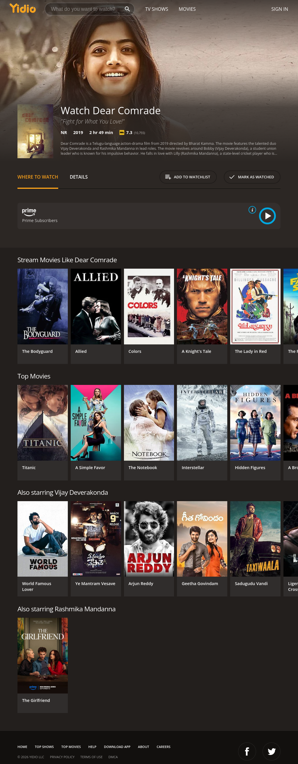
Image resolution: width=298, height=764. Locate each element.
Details (79, 177)
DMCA (113, 757)
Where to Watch (37, 177)
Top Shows (44, 746)
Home (22, 746)
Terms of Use (91, 757)
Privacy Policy (62, 757)
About (143, 746)
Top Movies (71, 746)
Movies (187, 9)
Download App (117, 746)
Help (92, 746)
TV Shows (156, 9)
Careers (163, 746)
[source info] (251, 210)
